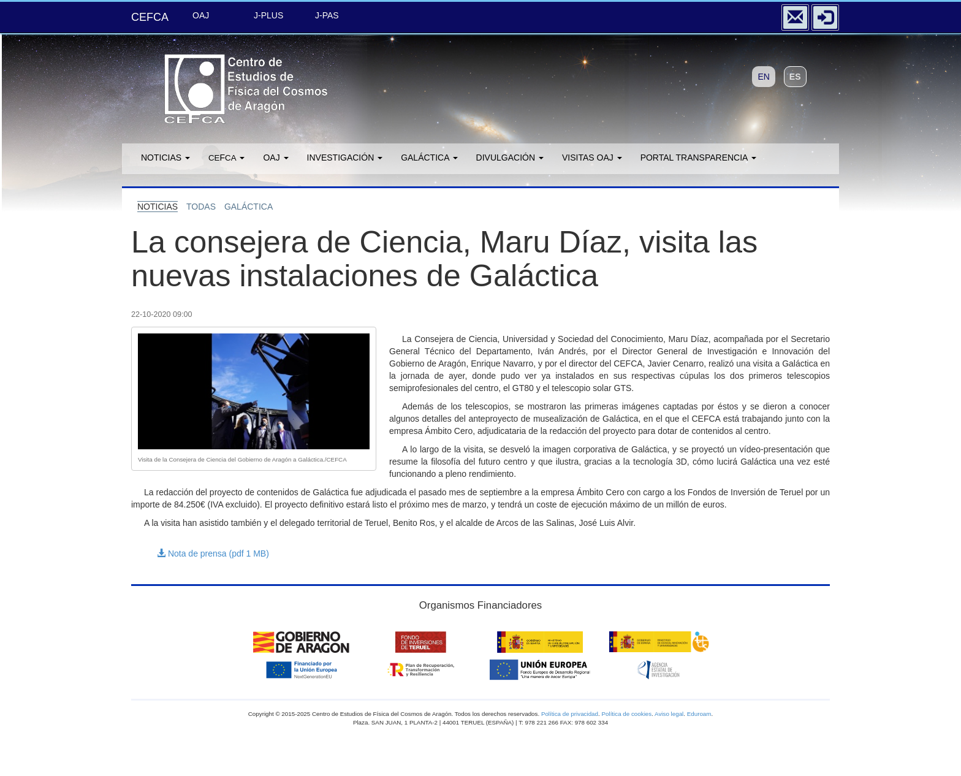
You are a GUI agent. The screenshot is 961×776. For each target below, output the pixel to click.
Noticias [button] (165, 157)
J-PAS (327, 15)
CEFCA (150, 17)
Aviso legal (669, 713)
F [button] (226, 157)
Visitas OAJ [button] (592, 157)
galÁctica (248, 206)
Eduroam (699, 713)
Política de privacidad (569, 713)
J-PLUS (268, 15)
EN (763, 77)
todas (201, 206)
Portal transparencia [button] (698, 157)
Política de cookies (626, 713)
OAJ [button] (275, 157)
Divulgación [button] (510, 157)
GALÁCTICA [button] (429, 157)
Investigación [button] (345, 157)
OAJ (200, 15)
